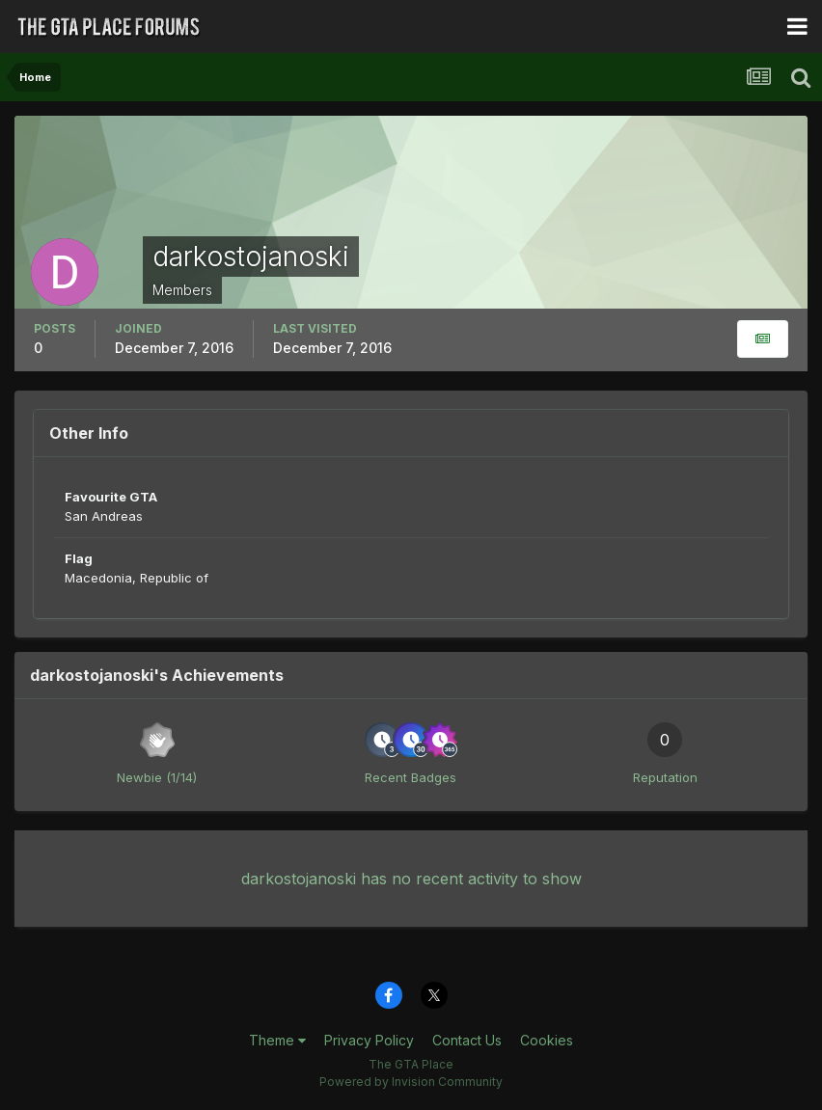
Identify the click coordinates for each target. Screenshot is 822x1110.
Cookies (546, 1040)
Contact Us (467, 1040)
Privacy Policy (369, 1040)
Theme (277, 1040)
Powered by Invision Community (411, 1081)
